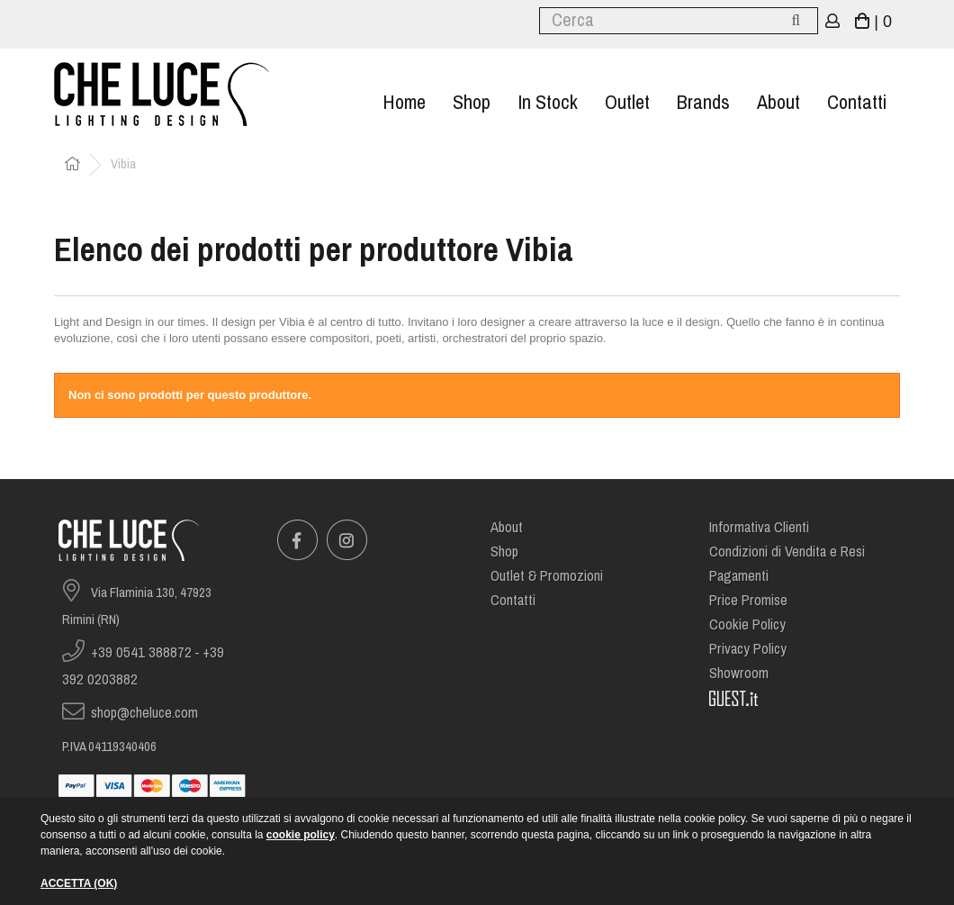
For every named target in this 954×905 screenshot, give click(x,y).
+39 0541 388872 (141, 652)
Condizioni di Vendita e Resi (787, 552)
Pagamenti (739, 576)
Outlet (627, 102)
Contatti (856, 102)
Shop (471, 102)
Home (404, 102)
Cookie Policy (747, 624)
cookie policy (300, 834)
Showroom (739, 673)
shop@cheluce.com (144, 713)
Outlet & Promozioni (546, 576)
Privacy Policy (748, 649)
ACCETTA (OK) (78, 883)
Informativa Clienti (759, 527)
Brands (703, 102)
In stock (548, 102)
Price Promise (748, 600)
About (778, 102)
